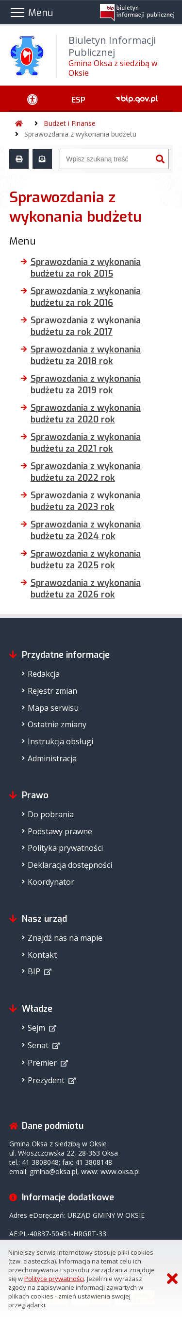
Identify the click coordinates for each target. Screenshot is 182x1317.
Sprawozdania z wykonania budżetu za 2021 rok (86, 443)
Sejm (36, 1027)
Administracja (52, 758)
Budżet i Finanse (70, 123)
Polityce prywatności (54, 1278)
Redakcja (44, 673)
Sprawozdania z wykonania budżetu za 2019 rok (86, 384)
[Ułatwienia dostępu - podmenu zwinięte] (32, 99)
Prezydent (46, 1080)
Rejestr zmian (52, 690)
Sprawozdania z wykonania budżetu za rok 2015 (86, 268)
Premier (42, 1062)
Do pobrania (51, 814)
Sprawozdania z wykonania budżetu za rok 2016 (86, 297)
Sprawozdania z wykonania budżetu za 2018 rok (86, 355)
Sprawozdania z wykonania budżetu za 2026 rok (86, 588)
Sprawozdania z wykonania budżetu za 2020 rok (86, 413)
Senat (38, 1045)
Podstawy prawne (60, 831)
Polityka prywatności (65, 848)
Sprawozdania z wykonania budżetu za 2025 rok (86, 559)
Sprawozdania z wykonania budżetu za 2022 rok (86, 472)
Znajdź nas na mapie (65, 937)
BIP (34, 971)
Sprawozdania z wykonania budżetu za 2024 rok (86, 530)
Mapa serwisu (53, 707)
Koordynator (51, 882)
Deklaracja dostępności (70, 865)
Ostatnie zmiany (57, 724)
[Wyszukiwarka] (106, 159)
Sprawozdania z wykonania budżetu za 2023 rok (86, 501)
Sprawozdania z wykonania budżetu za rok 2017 (86, 326)
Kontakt (42, 954)
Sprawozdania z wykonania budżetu (80, 134)
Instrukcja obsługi (60, 741)
